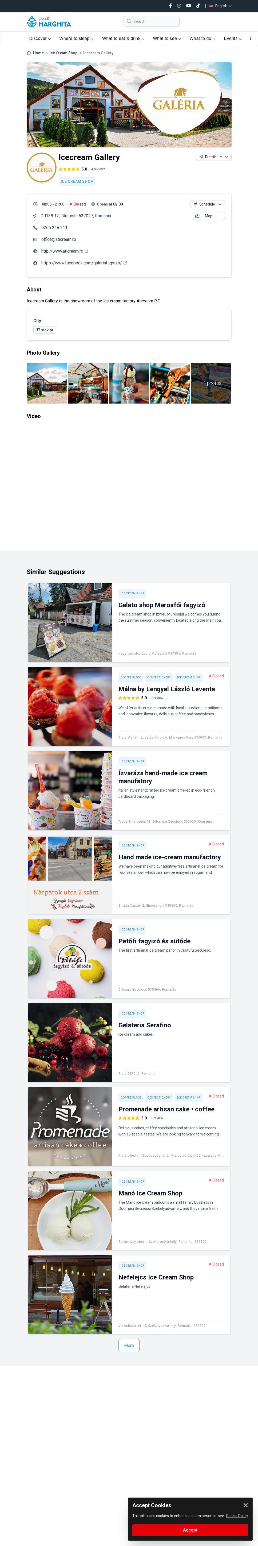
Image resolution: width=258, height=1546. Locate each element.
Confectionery (159, 677)
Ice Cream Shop (63, 53)
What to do (203, 38)
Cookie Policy (237, 1516)
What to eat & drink (123, 38)
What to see (167, 38)
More (129, 1345)
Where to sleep (76, 38)
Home (38, 53)
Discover (40, 38)
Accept (190, 1530)
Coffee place (131, 677)
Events (233, 38)
